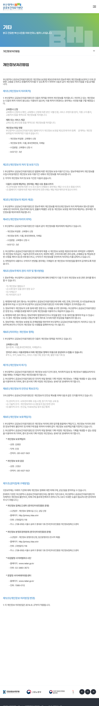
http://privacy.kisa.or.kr (28, 516)
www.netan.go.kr (26, 564)
